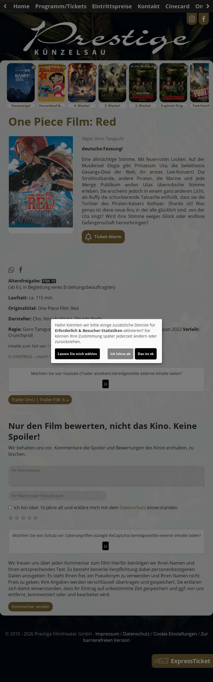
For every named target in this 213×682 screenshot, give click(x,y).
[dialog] (106, 341)
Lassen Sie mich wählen (77, 353)
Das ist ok (146, 353)
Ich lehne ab (120, 353)
